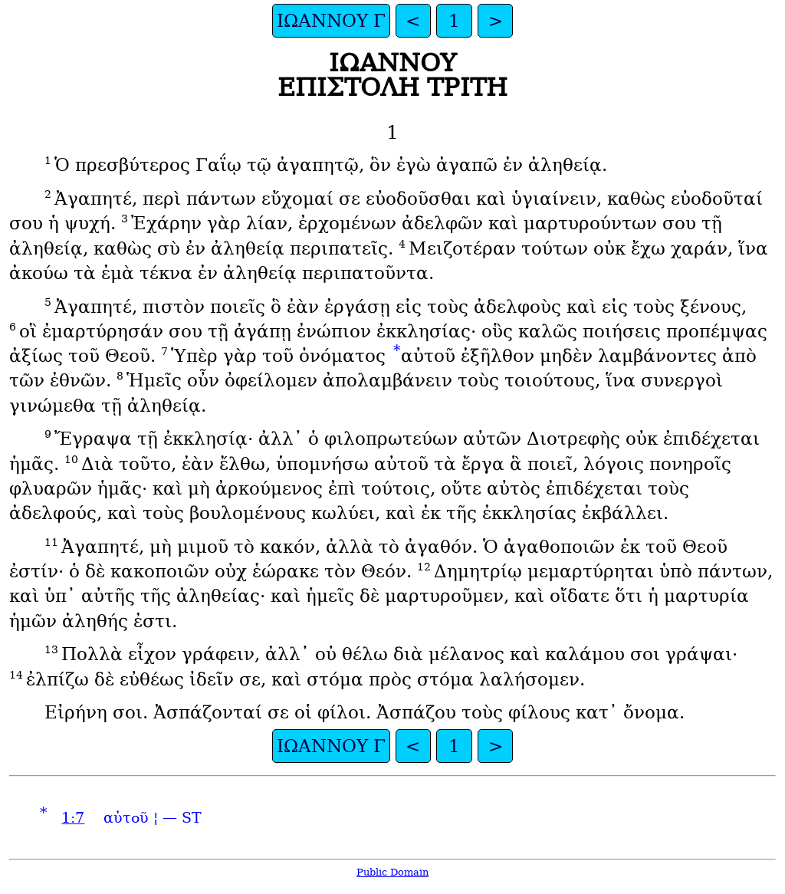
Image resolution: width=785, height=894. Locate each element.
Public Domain (392, 872)
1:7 (72, 818)
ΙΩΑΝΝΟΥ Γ (331, 21)
